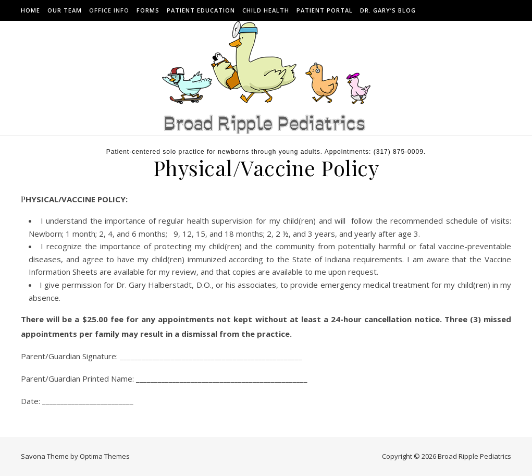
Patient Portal (324, 10)
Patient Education (201, 10)
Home (30, 10)
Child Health (265, 10)
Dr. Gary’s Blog (388, 10)
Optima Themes (105, 456)
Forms (148, 10)
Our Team (64, 10)
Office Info (109, 10)
